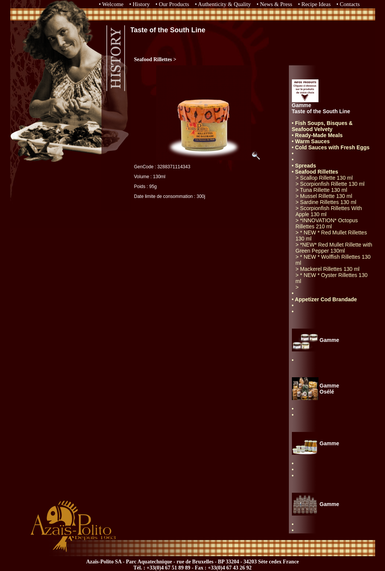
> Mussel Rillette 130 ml (324, 196)
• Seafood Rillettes (315, 172)
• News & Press (274, 4)
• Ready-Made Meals (317, 135)
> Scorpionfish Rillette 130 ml (330, 184)
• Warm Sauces (311, 141)
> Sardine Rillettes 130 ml (326, 202)
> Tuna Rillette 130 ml (321, 190)
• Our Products (172, 4)
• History (139, 4)
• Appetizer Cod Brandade (324, 299)
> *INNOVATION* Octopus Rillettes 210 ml (327, 223)
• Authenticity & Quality (223, 4)
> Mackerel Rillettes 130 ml (328, 269)
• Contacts (348, 4)
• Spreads (304, 166)
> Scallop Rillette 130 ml (324, 178)
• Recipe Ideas (314, 4)
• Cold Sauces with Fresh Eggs (331, 147)
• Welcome (111, 4)
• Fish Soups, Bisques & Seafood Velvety (322, 126)
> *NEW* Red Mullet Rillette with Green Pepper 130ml (334, 248)
